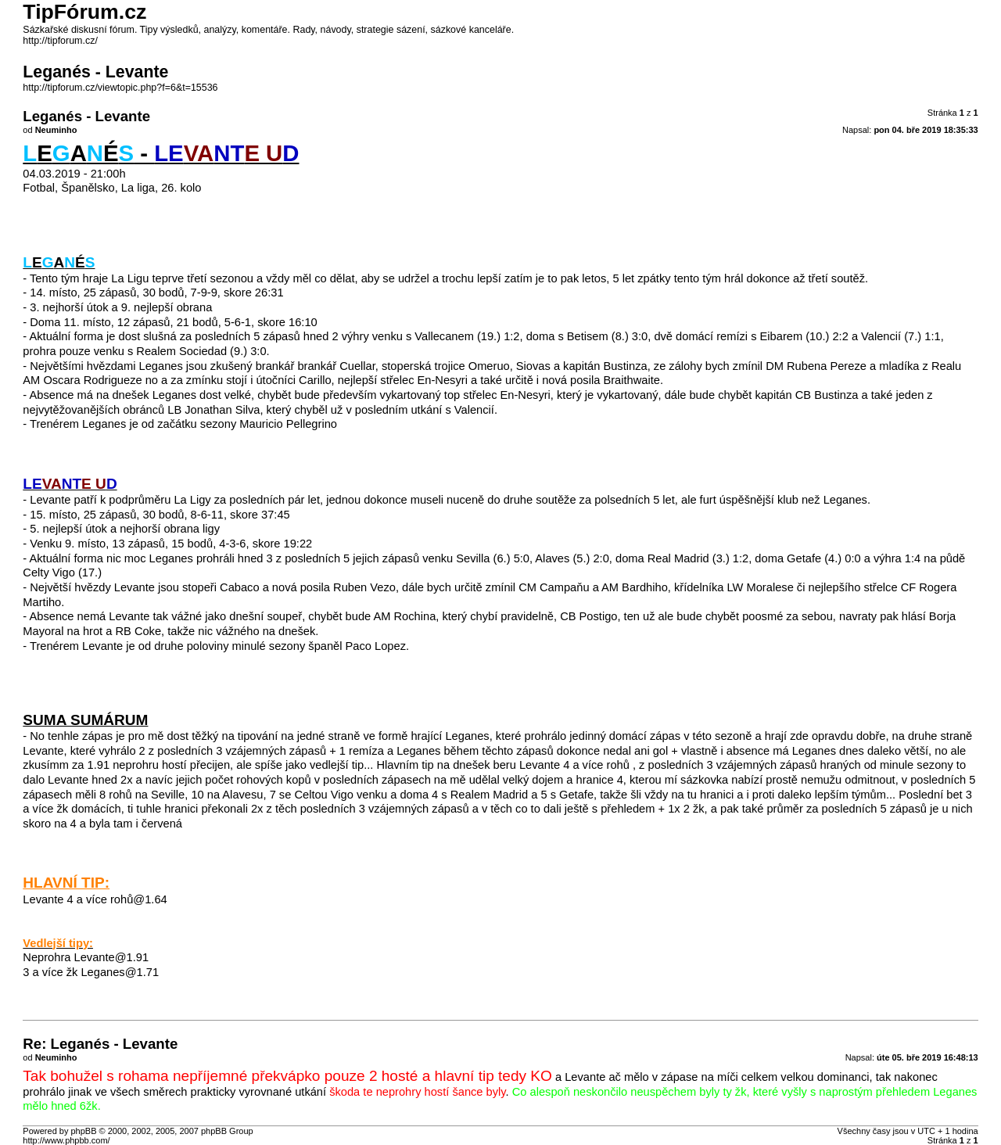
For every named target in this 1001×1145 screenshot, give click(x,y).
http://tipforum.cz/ (60, 40)
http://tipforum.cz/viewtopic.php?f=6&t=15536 (120, 87)
